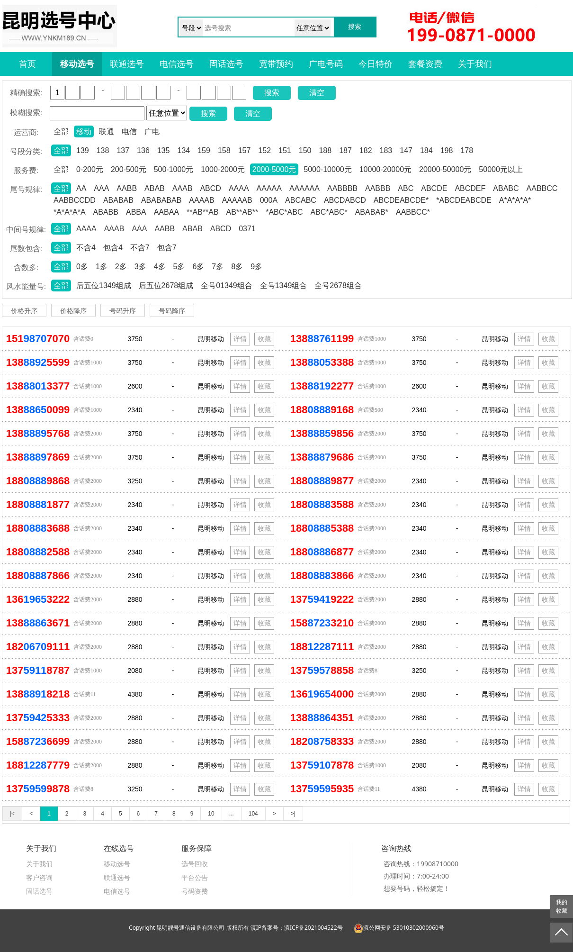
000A (269, 200)
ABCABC (300, 200)
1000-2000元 (223, 169)
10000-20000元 (385, 169)
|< (12, 813)
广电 (152, 131)
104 (253, 813)
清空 (316, 93)
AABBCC (542, 188)
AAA (101, 188)
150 (305, 150)
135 (163, 150)
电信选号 (177, 64)
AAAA (239, 188)
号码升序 (122, 311)
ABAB (154, 188)
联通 (106, 131)
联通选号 (127, 64)
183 (386, 150)
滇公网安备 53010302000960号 (399, 928)
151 (284, 150)
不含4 (86, 248)
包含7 (167, 248)
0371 (247, 229)
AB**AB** (242, 212)
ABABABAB (161, 200)
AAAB (182, 188)
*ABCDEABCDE (463, 200)
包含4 (113, 248)
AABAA (166, 212)
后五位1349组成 (103, 285)
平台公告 (194, 877)
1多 (101, 267)
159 (203, 150)
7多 (218, 267)
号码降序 (172, 311)
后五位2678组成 (166, 285)
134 (184, 150)
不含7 (140, 248)
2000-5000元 (274, 169)
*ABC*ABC (284, 212)
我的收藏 (561, 906)
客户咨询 (39, 877)
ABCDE (434, 188)
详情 (240, 339)
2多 (121, 267)
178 (466, 150)
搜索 (271, 93)
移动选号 (77, 64)
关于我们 (475, 64)
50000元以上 (501, 169)
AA (81, 188)
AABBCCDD (75, 200)
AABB (126, 188)
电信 (129, 131)
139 (82, 150)
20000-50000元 (445, 169)
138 (103, 150)
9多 (256, 267)
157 (244, 150)
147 (406, 150)
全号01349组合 (226, 285)
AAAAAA (304, 188)
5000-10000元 (327, 169)
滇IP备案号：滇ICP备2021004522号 (297, 928)
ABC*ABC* (328, 212)
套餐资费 (425, 64)
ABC (405, 188)
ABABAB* (371, 212)
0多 (82, 267)
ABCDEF (470, 188)
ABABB (105, 212)
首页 (27, 64)
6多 (198, 267)
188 (325, 150)
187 (345, 150)
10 (211, 813)
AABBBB (342, 188)
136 (143, 150)
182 (365, 150)
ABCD (210, 188)
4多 (160, 267)
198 (446, 150)
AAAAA (269, 188)
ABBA (136, 212)
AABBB (377, 188)
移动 (83, 131)
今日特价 (375, 64)
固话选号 (226, 64)
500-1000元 (174, 169)
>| (293, 813)
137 (122, 150)
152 (264, 150)
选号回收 (194, 863)
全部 (61, 131)
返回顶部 (561, 933)
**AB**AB (203, 212)
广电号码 (326, 64)
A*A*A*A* (515, 200)
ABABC (506, 188)
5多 (179, 267)
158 (224, 150)
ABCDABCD (345, 200)
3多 (140, 267)
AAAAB (201, 200)
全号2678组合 (338, 285)
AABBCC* (413, 212)
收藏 (264, 339)
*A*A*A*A (70, 212)
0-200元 (89, 169)
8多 (237, 267)
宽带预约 (276, 64)
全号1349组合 (283, 285)
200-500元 (128, 169)
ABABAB (118, 200)
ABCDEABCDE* (401, 200)
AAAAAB (237, 200)
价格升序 (24, 311)
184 (426, 150)
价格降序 (73, 311)
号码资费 (194, 891)
